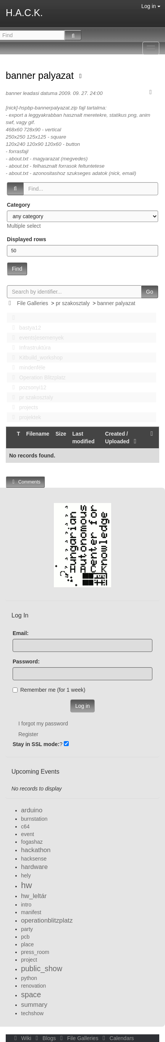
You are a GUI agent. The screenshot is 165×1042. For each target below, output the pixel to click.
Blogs (45, 1038)
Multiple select (24, 226)
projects (23, 407)
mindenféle (26, 367)
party (27, 929)
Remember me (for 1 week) (49, 690)
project (29, 960)
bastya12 (24, 328)
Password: (26, 661)
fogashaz (32, 842)
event (27, 834)
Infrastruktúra (29, 348)
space (31, 994)
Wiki (22, 1038)
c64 (25, 826)
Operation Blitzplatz (37, 377)
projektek (24, 417)
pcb (25, 937)
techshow (32, 1013)
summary (34, 1004)
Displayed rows (26, 239)
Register (28, 734)
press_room (35, 952)
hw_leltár (34, 896)
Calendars (117, 1038)
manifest (31, 912)
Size (60, 434)
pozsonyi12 (27, 387)
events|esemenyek (36, 338)
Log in (150, 6)
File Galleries (32, 303)
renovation (33, 986)
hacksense (34, 859)
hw (26, 885)
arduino (31, 810)
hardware (34, 867)
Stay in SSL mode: (36, 744)
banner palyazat (41, 75)
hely (26, 875)
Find (17, 269)
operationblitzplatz (47, 920)
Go (149, 292)
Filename (37, 434)
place (27, 944)
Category (18, 205)
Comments (25, 482)
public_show (41, 968)
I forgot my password (43, 723)
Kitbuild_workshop (35, 357)
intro (26, 905)
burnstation (34, 819)
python (29, 978)
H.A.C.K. (24, 12)
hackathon (35, 850)
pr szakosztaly (73, 303)
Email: (21, 633)
